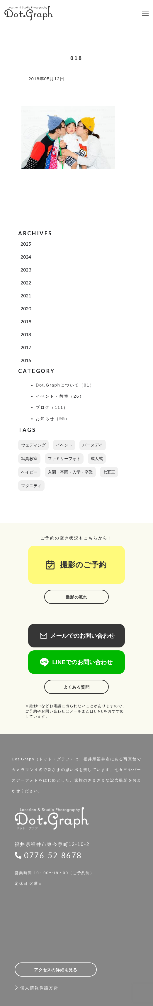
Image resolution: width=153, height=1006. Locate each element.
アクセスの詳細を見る (55, 969)
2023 (26, 269)
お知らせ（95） (53, 418)
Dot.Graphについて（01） (65, 385)
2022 (26, 282)
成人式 (97, 458)
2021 (26, 295)
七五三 (109, 472)
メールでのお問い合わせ (76, 635)
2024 (26, 256)
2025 (26, 243)
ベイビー (29, 472)
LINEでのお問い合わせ (76, 662)
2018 (26, 334)
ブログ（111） (52, 407)
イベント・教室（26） (60, 396)
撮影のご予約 (79, 564)
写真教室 (29, 458)
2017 (26, 347)
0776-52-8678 (53, 855)
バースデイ (92, 445)
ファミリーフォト (64, 458)
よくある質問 (77, 687)
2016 (26, 360)
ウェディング (33, 445)
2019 (26, 321)
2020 (26, 308)
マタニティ (31, 485)
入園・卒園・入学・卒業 (70, 472)
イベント (64, 445)
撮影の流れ (76, 597)
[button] (145, 13)
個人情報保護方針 (39, 987)
